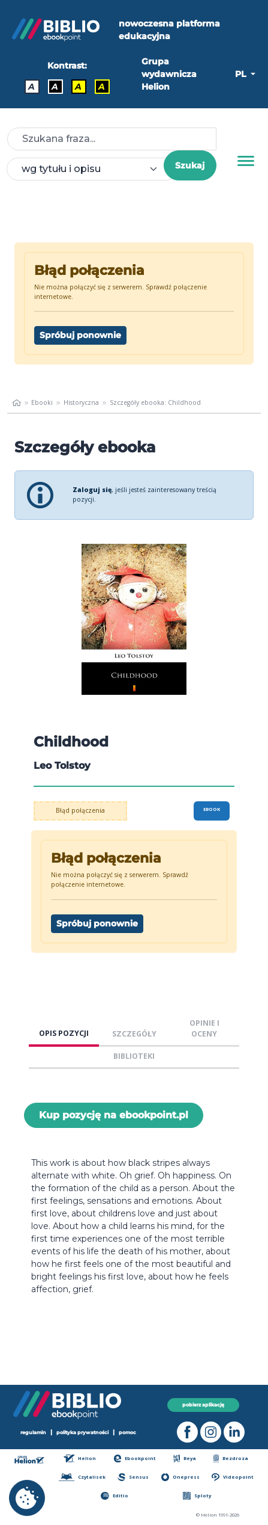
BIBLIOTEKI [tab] (134, 1056)
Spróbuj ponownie (80, 335)
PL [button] (241, 74)
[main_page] (16, 403)
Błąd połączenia (80, 810)
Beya (184, 1458)
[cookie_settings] (27, 1498)
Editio (114, 1496)
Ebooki (42, 402)
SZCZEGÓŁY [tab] (134, 1034)
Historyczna (81, 402)
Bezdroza (230, 1458)
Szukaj (189, 165)
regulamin (33, 1432)
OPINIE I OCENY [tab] (204, 1029)
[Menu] (245, 161)
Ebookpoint (135, 1458)
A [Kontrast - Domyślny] (31, 86)
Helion (80, 1458)
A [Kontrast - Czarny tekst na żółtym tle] (78, 86)
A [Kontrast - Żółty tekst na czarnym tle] (101, 86)
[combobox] (92, 169)
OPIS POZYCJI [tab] (64, 1033)
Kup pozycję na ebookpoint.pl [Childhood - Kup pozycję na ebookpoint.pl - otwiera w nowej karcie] (113, 1115)
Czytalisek (82, 1477)
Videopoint (232, 1477)
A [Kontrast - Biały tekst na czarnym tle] (55, 86)
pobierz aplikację (203, 1405)
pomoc (127, 1432)
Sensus (133, 1477)
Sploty (197, 1496)
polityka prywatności (82, 1432)
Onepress (180, 1477)
